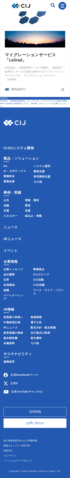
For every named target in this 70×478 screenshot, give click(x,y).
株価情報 (36, 317)
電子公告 (36, 322)
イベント (11, 251)
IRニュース (12, 239)
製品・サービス (23, 98)
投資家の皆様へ (13, 317)
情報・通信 (32, 200)
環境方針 (8, 450)
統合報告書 (11, 337)
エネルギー (11, 215)
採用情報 (35, 411)
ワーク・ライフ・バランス (48, 292)
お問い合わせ (35, 423)
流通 (28, 210)
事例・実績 (12, 192)
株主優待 (36, 337)
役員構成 (9, 284)
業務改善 (9, 181)
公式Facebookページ (24, 374)
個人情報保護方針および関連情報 (20, 440)
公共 (6, 200)
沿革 (6, 279)
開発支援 (39, 171)
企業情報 (11, 261)
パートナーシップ (13, 297)
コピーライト (10, 455)
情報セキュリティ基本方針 (17, 445)
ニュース (12, 98)
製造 (28, 205)
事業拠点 (38, 269)
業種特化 (9, 176)
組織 (6, 290)
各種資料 (9, 343)
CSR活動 (39, 284)
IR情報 (9, 309)
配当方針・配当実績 (43, 327)
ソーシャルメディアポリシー (18, 460)
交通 (6, 210)
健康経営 (9, 361)
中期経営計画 (12, 322)
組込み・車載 (33, 215)
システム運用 (42, 166)
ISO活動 (38, 279)
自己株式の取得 (40, 332)
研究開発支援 (42, 176)
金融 (6, 205)
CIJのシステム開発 (19, 148)
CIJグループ (41, 274)
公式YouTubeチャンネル (27, 391)
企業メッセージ (13, 269)
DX (5, 166)
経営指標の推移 (13, 332)
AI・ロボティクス (15, 170)
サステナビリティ (18, 354)
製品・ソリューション (21, 158)
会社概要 (9, 274)
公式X (14, 383)
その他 (38, 181)
